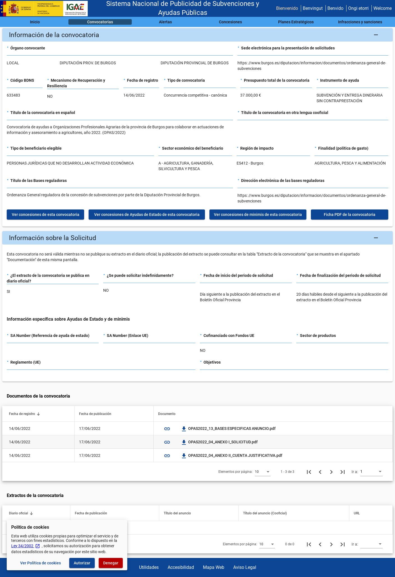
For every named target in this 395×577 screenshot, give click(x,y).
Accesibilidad (181, 567)
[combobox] (263, 471)
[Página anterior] (320, 471)
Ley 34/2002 (25, 546)
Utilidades (149, 567)
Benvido (335, 8)
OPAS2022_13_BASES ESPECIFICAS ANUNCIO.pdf (228, 428)
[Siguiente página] (331, 471)
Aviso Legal (244, 567)
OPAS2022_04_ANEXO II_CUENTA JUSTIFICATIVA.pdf (232, 455)
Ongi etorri (358, 8)
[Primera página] (309, 471)
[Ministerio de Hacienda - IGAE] (46, 8)
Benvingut (313, 8)
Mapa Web (213, 567)
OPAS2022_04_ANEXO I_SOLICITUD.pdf (219, 442)
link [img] (167, 428)
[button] (197, 35)
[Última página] (342, 471)
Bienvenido (287, 8)
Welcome (382, 8)
